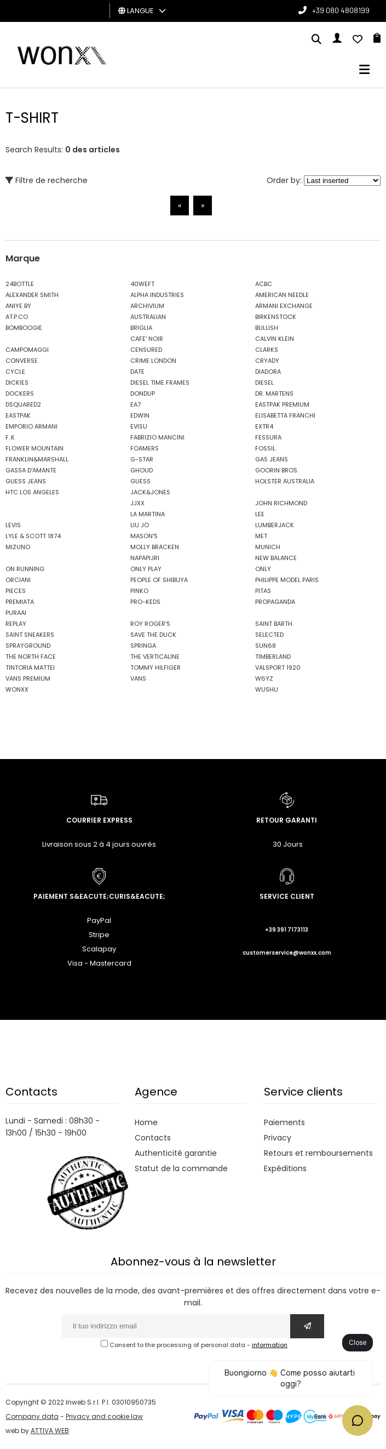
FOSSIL (265, 448)
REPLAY (15, 623)
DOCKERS (19, 393)
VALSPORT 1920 (278, 667)
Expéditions (285, 1168)
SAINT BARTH (273, 623)
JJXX (137, 503)
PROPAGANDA (275, 601)
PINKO (139, 590)
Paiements (284, 1122)
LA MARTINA (147, 514)
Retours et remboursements (318, 1153)
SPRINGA (143, 645)
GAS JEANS (271, 459)
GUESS (140, 481)
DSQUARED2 (23, 404)
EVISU (138, 426)
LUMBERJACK (274, 525)
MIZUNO (17, 547)
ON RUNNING (24, 568)
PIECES (15, 590)
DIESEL (264, 382)
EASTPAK (18, 415)
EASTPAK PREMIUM (282, 404)
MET (261, 536)
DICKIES (16, 382)
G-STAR (141, 459)
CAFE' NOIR (146, 338)
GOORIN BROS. (276, 470)
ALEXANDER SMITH (32, 294)
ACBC (263, 283)
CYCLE (15, 371)
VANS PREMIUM (27, 678)
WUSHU (266, 689)
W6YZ (264, 678)
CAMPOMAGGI (27, 349)
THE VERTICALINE (155, 656)
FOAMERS (144, 448)
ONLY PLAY (146, 568)
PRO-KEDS (145, 601)
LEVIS (13, 525)
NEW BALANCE (276, 558)
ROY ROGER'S (150, 623)
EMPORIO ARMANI (31, 426)
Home (146, 1122)
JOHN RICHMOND (281, 503)
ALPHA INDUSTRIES (157, 294)
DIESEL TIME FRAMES (159, 382)
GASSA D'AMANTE (30, 470)
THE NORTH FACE (30, 656)
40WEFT (142, 283)
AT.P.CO (16, 316)
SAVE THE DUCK (153, 634)
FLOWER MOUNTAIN (34, 448)
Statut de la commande (181, 1168)
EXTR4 (264, 426)
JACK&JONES (150, 492)
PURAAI (15, 612)
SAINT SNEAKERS (29, 634)
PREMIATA (19, 601)
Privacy (277, 1137)
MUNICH (267, 547)
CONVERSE (21, 360)
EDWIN (139, 415)
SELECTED (269, 634)
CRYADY (267, 360)
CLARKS (266, 349)
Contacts (153, 1137)
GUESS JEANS (25, 481)
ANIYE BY (18, 305)
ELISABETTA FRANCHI (285, 415)
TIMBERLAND (273, 656)
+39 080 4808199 (341, 10)
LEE (259, 514)
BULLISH (266, 327)
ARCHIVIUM (147, 305)
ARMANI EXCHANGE (284, 305)
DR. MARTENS (274, 393)
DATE (137, 371)
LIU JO (139, 525)
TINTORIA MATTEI (30, 667)
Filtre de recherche (46, 180)
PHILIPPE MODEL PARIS (287, 579)
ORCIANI (18, 579)
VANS (138, 678)
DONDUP (142, 393)
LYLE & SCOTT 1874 (33, 536)
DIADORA (268, 371)
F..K (10, 437)
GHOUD (141, 470)
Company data (32, 1416)
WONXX (16, 689)
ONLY (263, 568)
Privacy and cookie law (104, 1416)
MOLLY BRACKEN (154, 547)
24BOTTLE (19, 283)
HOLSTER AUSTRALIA (284, 481)
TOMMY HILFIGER (155, 667)
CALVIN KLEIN (274, 338)
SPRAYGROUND (27, 645)
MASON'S (144, 536)
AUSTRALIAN (148, 316)
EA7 (135, 404)
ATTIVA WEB (50, 1430)
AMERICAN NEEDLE (282, 294)
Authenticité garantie (176, 1153)
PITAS (263, 590)
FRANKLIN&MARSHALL (36, 459)
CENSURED (146, 349)
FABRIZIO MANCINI (157, 437)
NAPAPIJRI (144, 558)
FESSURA (268, 437)
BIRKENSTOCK (275, 316)
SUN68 (265, 645)
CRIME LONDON (153, 360)
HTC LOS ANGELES (32, 492)
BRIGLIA (141, 327)
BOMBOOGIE (23, 327)
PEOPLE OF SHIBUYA (159, 579)
